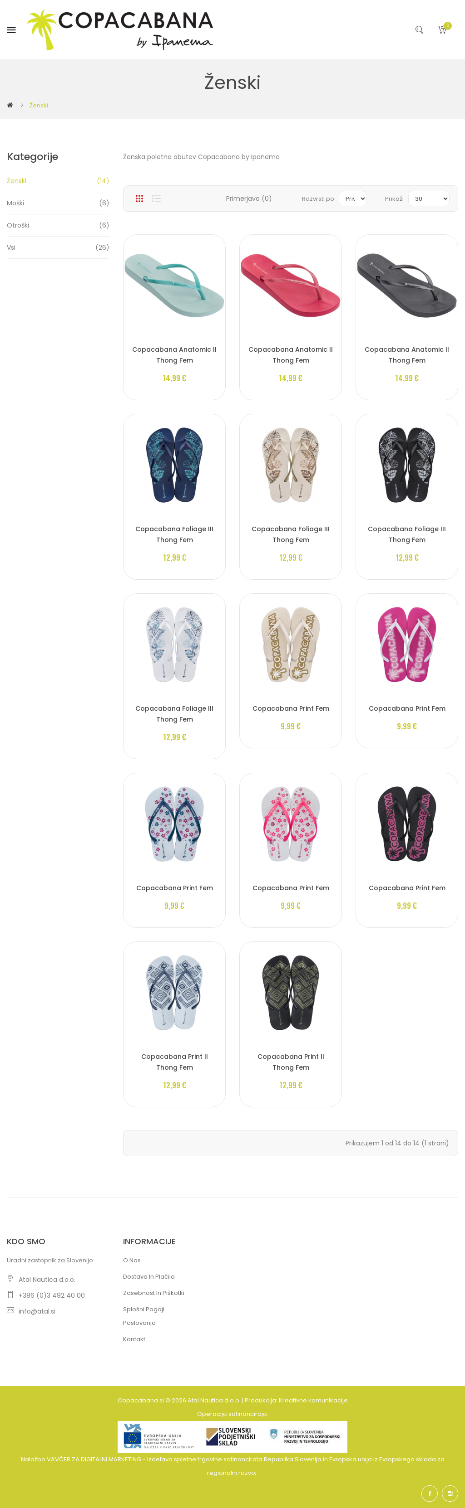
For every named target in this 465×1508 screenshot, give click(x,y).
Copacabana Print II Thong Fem (174, 1062)
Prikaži (394, 198)
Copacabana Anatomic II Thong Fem (174, 355)
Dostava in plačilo (149, 1276)
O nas (132, 1260)
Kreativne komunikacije (313, 1400)
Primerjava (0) (249, 198)
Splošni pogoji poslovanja (143, 1316)
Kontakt (134, 1339)
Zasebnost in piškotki (153, 1293)
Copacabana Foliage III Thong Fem (174, 534)
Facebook (429, 1493)
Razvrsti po (318, 198)
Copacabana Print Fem (290, 708)
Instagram (450, 1493)
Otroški (58, 225)
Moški (58, 203)
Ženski (39, 105)
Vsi (58, 247)
